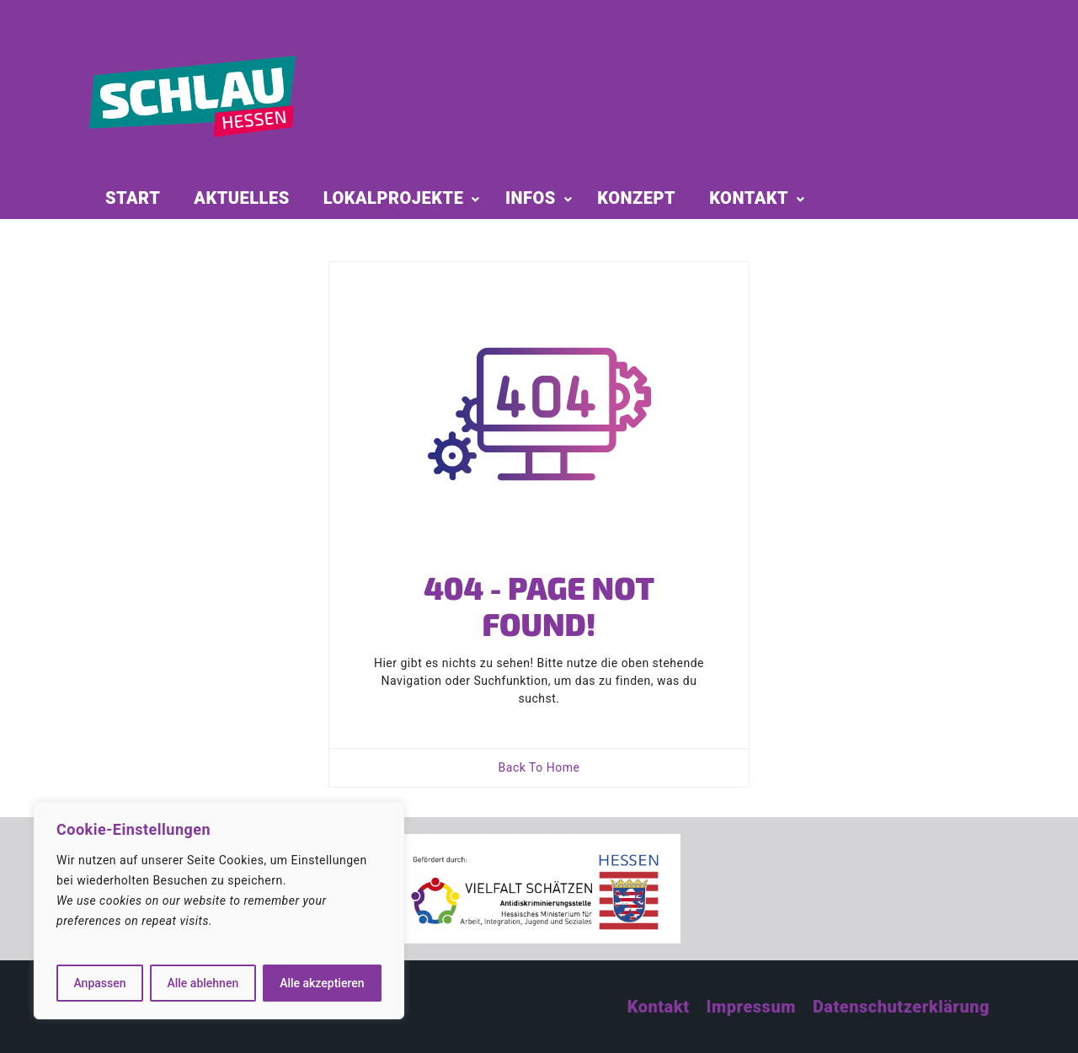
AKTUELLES (241, 198)
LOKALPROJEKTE (393, 198)
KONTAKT (748, 198)
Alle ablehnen (202, 983)
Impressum (751, 1007)
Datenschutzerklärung (901, 1007)
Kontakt (658, 1007)
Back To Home (539, 767)
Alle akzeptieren (322, 983)
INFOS (530, 198)
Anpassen (99, 983)
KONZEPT (636, 198)
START (132, 198)
